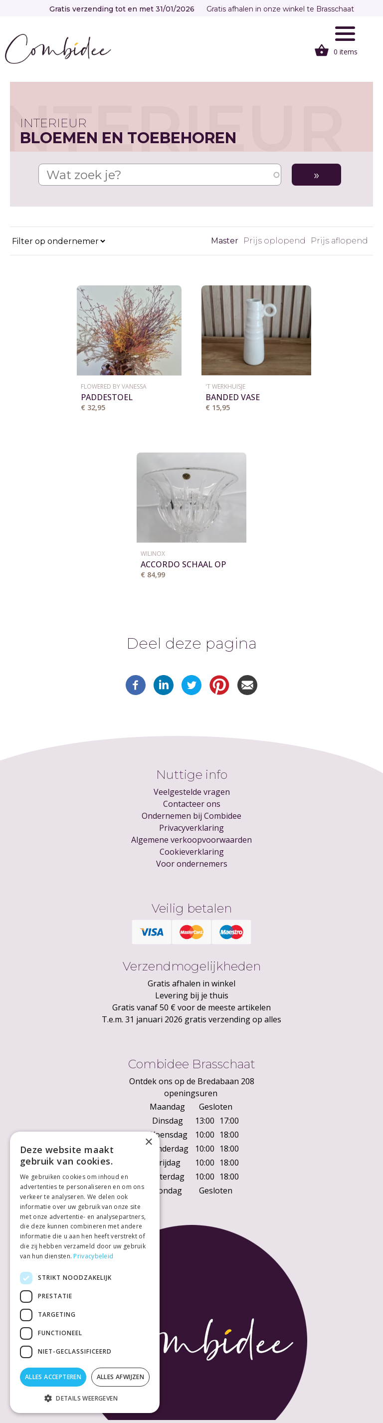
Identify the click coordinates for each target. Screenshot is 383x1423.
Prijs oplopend (274, 240)
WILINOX (153, 553)
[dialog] (85, 1272)
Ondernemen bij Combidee (191, 815)
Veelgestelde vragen (192, 791)
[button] (85, 1398)
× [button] (148, 1142)
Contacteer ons (191, 803)
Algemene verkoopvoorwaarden (191, 839)
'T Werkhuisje (225, 386)
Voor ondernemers (191, 863)
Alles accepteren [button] (53, 1377)
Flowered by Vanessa (114, 386)
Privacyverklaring (191, 827)
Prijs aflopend (339, 240)
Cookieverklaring (192, 851)
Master (224, 240)
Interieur (53, 123)
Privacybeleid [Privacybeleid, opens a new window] (93, 1256)
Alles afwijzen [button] (121, 1377)
